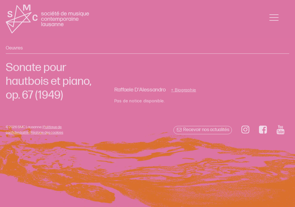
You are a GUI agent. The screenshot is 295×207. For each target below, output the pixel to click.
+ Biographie (183, 90)
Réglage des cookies (47, 132)
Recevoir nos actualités (202, 130)
